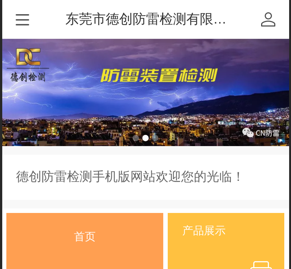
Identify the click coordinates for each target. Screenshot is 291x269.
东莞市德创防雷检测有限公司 (152, 19)
